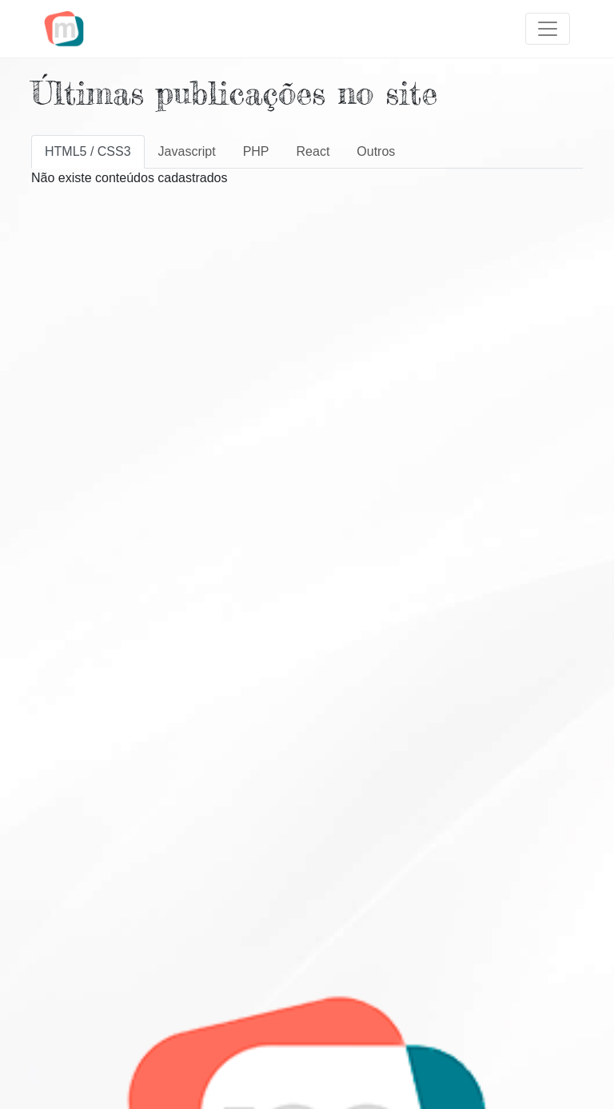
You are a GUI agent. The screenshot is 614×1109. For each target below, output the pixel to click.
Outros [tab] (376, 151)
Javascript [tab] (187, 151)
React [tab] (313, 151)
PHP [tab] (256, 151)
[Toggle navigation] (547, 29)
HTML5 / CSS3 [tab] (88, 151)
